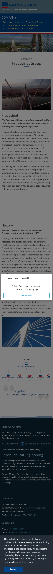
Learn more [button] (27, 562)
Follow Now (26, 295)
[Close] (48, 278)
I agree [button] (13, 569)
